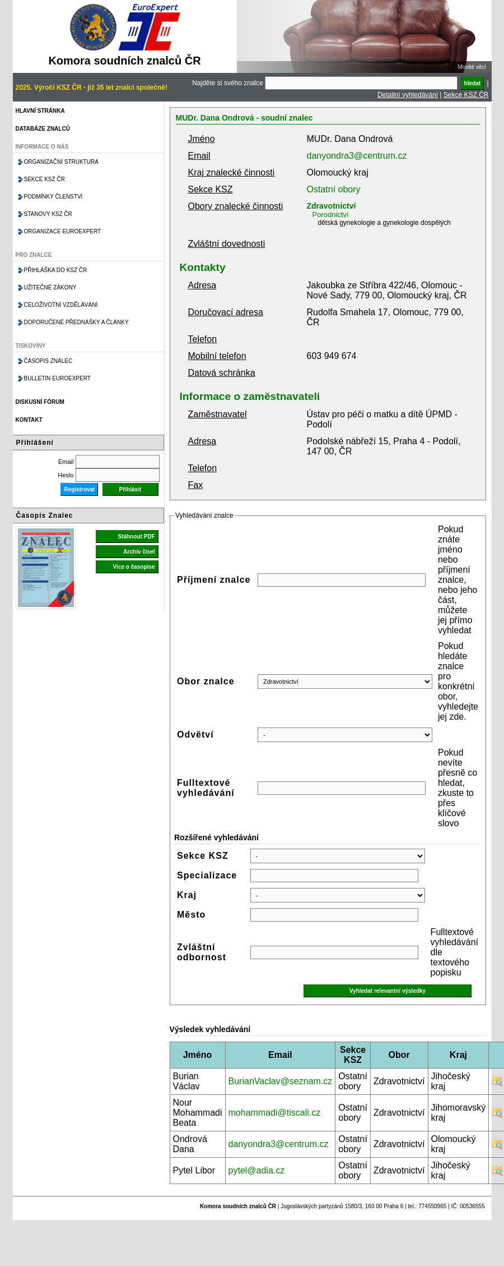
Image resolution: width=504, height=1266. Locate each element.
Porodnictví (330, 214)
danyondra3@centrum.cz (357, 155)
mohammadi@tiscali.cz (274, 1112)
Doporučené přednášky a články (76, 322)
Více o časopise (134, 567)
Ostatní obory (334, 189)
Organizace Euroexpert (62, 231)
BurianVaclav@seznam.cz (280, 1081)
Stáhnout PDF (136, 536)
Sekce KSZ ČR (466, 95)
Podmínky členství (53, 197)
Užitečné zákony (50, 287)
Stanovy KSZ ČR (48, 214)
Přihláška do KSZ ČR (55, 270)
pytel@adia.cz (256, 1170)
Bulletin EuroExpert (57, 378)
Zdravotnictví (331, 205)
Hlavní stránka (40, 111)
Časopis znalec (48, 361)
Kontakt (29, 420)
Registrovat (79, 489)
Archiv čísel (139, 552)
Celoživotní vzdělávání (61, 305)
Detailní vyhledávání (407, 95)
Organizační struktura (61, 162)
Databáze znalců (43, 129)
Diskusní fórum (40, 402)
